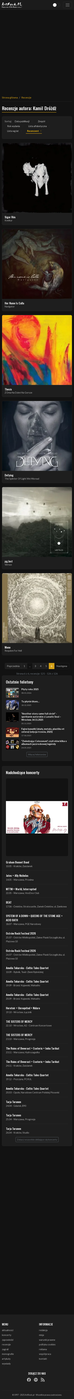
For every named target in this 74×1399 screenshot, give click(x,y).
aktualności (7, 1330)
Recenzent (33, 131)
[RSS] (43, 1379)
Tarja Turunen (13, 1102)
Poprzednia (13, 665)
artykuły (6, 1358)
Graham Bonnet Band (17, 862)
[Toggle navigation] (67, 5)
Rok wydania (13, 126)
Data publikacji (22, 121)
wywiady (6, 1363)
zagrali (5, 1349)
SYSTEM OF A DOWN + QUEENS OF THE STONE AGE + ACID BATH (34, 918)
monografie (8, 1354)
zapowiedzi (7, 1339)
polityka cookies (47, 1344)
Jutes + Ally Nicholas (17, 875)
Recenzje (26, 97)
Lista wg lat (13, 131)
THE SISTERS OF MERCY (19, 1021)
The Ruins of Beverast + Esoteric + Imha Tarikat (32, 1048)
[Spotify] (36, 1379)
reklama (43, 1349)
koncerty (6, 1335)
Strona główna (10, 97)
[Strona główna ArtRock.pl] (12, 5)
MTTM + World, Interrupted (21, 889)
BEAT (9, 902)
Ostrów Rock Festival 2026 (21, 933)
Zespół (41, 121)
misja (41, 1335)
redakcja (43, 1330)
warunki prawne (47, 1339)
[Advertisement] (37, 51)
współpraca (45, 1354)
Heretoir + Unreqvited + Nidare (23, 1008)
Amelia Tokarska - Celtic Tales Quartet (27, 968)
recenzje (6, 1344)
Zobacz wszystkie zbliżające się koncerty (37, 1139)
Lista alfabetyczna (37, 126)
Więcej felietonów (37, 754)
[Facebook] (29, 1379)
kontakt (43, 1358)
